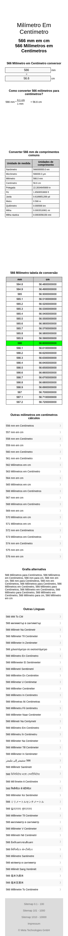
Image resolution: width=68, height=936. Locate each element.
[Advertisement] (34, 9)
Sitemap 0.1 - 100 (34, 904)
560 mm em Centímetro (19, 451)
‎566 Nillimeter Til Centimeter (22, 636)
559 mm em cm (14, 445)
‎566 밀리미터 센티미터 (19, 808)
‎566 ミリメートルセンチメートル (25, 801)
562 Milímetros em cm (18, 464)
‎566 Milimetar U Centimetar (21, 682)
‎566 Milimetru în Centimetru (21, 734)
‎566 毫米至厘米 (15, 882)
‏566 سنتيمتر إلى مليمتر (18, 760)
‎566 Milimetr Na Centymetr (21, 721)
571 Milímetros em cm (18, 523)
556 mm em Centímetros (20, 425)
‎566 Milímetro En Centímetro (22, 655)
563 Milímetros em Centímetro (23, 471)
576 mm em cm (14, 556)
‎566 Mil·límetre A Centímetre (22, 781)
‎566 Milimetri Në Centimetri (21, 835)
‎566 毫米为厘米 (15, 875)
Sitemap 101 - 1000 (34, 910)
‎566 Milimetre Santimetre (20, 856)
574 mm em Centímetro (19, 543)
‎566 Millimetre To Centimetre (22, 889)
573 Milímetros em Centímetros (23, 536)
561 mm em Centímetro (19, 458)
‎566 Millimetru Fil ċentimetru (22, 708)
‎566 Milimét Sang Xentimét (21, 869)
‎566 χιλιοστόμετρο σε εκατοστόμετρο (26, 649)
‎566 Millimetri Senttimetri (20, 668)
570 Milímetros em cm (18, 517)
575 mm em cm (14, 549)
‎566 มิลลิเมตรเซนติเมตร (19, 842)
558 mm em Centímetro (19, 438)
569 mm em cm (14, 510)
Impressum (34, 923)
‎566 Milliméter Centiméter (20, 688)
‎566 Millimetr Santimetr (19, 767)
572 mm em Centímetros (20, 530)
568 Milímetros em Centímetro (23, 504)
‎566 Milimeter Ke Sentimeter (22, 795)
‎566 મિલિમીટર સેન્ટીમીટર (19, 849)
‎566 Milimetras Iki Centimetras (23, 701)
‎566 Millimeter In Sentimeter (22, 754)
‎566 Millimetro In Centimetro (22, 695)
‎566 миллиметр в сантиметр (22, 822)
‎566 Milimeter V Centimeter (21, 828)
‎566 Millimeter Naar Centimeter (23, 714)
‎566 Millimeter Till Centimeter (22, 747)
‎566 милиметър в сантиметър (23, 623)
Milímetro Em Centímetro (34, 28)
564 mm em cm (14, 478)
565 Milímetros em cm (18, 484)
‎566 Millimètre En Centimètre (22, 675)
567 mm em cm (14, 497)
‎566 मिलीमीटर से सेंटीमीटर (18, 788)
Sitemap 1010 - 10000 (34, 917)
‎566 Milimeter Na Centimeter (22, 740)
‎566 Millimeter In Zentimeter (22, 642)
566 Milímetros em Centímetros (23, 491)
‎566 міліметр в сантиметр (21, 862)
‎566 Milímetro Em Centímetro (22, 727)
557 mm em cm (14, 432)
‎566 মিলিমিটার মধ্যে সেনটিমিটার (23, 774)
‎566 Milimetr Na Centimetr (21, 629)
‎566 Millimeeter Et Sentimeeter (23, 662)
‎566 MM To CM (14, 616)
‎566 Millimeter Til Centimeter (22, 815)
